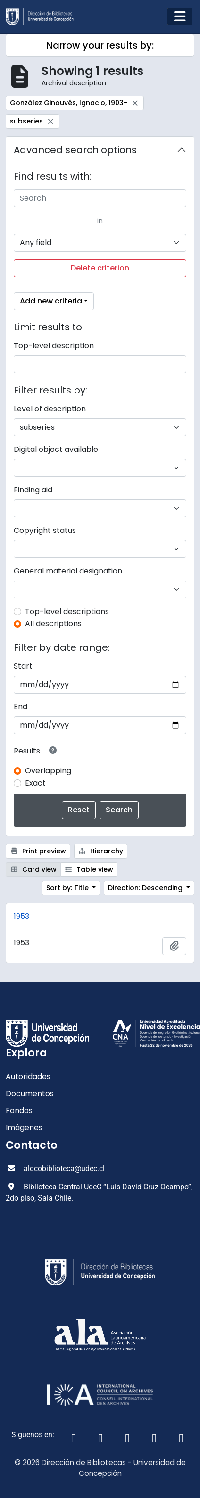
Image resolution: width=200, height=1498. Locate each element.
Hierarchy (101, 851)
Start (23, 666)
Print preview (38, 851)
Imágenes (24, 1127)
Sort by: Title (68, 887)
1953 (21, 916)
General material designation (68, 570)
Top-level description (54, 345)
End (20, 706)
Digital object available (56, 449)
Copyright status (45, 530)
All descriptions (53, 623)
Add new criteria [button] (51, 300)
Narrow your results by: (100, 45)
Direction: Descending (146, 887)
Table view (89, 869)
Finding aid (33, 489)
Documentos (30, 1093)
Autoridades (28, 1076)
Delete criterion (100, 267)
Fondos (19, 1110)
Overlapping (48, 770)
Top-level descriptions (67, 611)
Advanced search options (75, 149)
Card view (33, 869)
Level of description (50, 408)
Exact (35, 783)
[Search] (100, 198)
